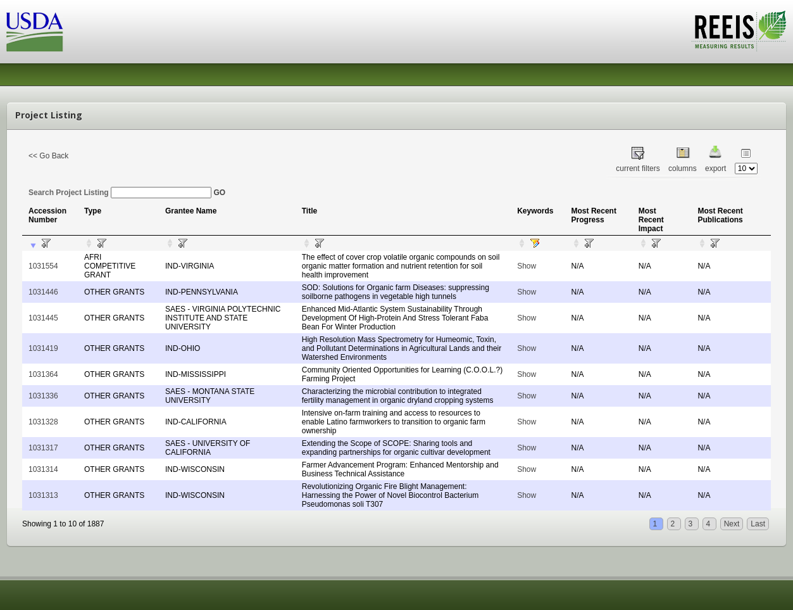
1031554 (43, 266)
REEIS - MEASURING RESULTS (739, 31)
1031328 (43, 421)
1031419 (43, 348)
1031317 (43, 447)
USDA (34, 32)
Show (526, 266)
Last (758, 523)
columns (682, 168)
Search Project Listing (119, 192)
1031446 (43, 292)
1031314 (43, 469)
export (715, 168)
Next (732, 523)
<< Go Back (48, 155)
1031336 (43, 395)
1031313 (43, 495)
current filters (637, 168)
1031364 (43, 374)
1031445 (43, 318)
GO (219, 192)
